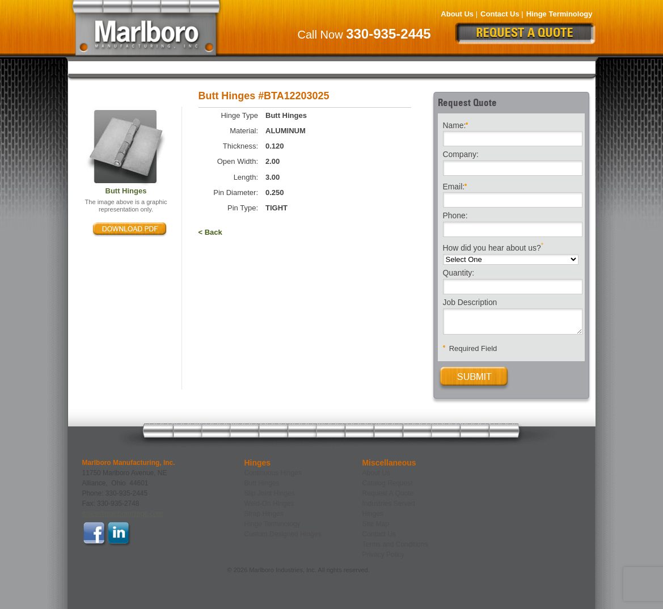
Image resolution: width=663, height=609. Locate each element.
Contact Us (500, 14)
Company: (461, 155)
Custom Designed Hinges (533, 67)
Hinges (372, 514)
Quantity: (459, 273)
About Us (457, 14)
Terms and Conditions (395, 544)
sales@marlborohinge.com (122, 514)
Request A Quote (388, 493)
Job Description (470, 303)
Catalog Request (387, 483)
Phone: (455, 216)
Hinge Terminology (559, 14)
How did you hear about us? (493, 247)
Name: (455, 124)
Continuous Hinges (123, 67)
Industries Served (388, 504)
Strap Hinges (440, 67)
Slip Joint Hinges (280, 67)
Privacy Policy (383, 555)
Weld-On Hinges (364, 67)
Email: (455, 185)
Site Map (375, 524)
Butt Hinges (204, 67)
